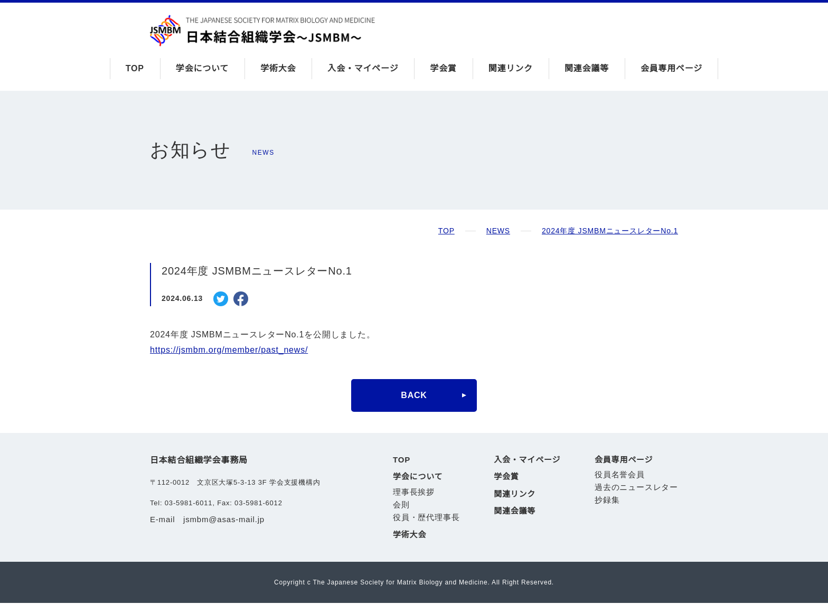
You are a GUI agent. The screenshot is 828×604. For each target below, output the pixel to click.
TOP (134, 68)
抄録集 (607, 500)
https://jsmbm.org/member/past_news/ (236, 350)
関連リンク (510, 68)
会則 (401, 505)
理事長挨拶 (414, 492)
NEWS (500, 230)
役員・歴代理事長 (426, 518)
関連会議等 (586, 68)
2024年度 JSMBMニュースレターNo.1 (610, 230)
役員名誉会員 (620, 474)
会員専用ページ (672, 68)
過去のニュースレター (636, 488)
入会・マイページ (363, 68)
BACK (414, 395)
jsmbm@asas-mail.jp (226, 519)
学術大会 (278, 68)
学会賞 (443, 68)
